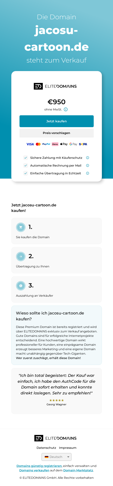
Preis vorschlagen (56, 133)
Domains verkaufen (34, 470)
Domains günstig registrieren (39, 466)
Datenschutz (46, 448)
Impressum (67, 448)
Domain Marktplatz (78, 470)
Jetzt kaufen (56, 121)
